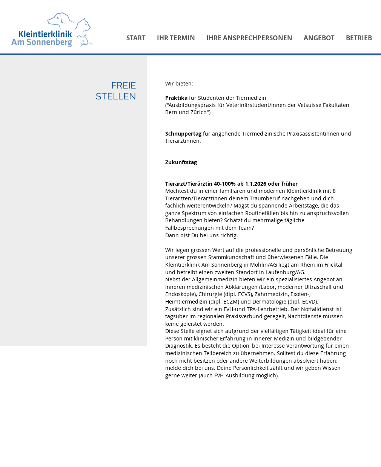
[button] (176, 38)
